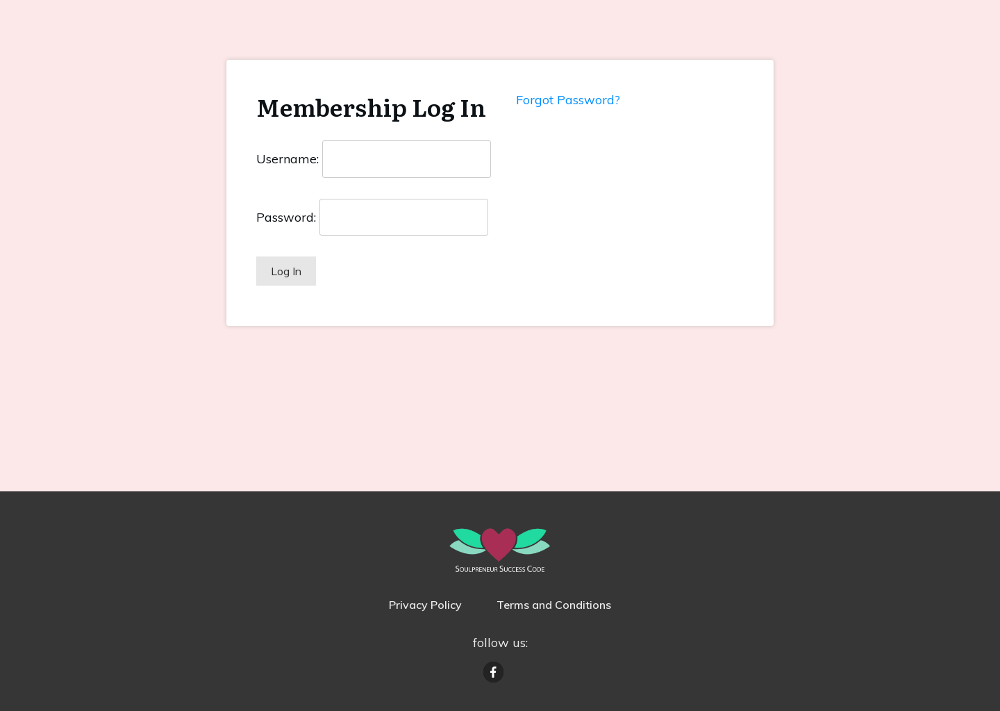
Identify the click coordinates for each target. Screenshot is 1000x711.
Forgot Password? (568, 100)
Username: (287, 159)
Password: (286, 217)
